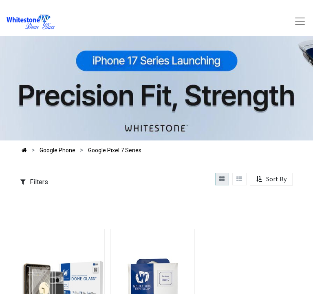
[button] (271, 179)
